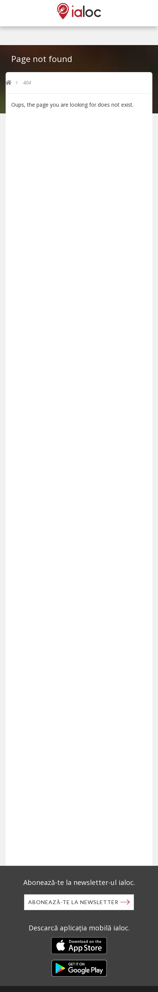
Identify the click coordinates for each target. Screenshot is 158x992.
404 (27, 83)
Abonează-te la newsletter (73, 902)
